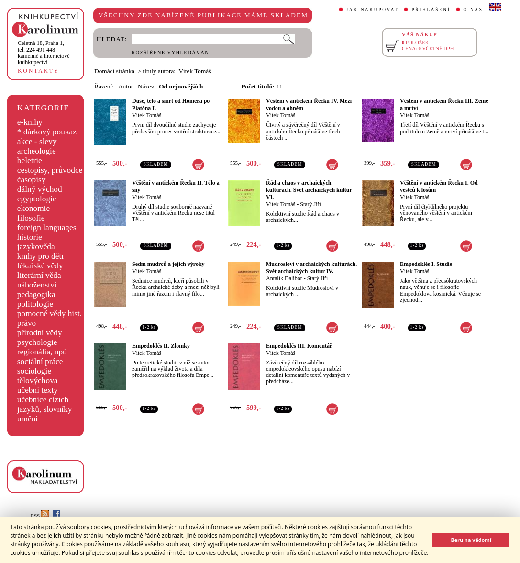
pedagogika (36, 294)
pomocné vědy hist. (49, 313)
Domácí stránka (114, 71)
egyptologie (36, 198)
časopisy (31, 179)
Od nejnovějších (181, 86)
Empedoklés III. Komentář (299, 345)
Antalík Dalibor (284, 278)
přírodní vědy (39, 332)
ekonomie (33, 208)
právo (26, 323)
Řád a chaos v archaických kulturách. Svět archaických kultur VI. (309, 189)
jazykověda (36, 246)
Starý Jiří (310, 204)
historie (29, 237)
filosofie (31, 217)
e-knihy (30, 122)
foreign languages (47, 227)
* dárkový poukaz (47, 131)
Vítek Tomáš (146, 115)
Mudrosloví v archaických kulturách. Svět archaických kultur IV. (311, 268)
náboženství (37, 284)
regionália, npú (42, 351)
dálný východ (39, 189)
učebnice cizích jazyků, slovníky (44, 404)
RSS (40, 516)
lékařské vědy (40, 265)
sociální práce (40, 361)
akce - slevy (37, 141)
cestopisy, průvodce (50, 170)
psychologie (37, 342)
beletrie (29, 160)
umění (27, 418)
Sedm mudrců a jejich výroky (168, 264)
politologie (35, 304)
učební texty (37, 390)
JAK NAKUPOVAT (372, 9)
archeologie (36, 150)
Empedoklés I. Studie (426, 264)
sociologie (34, 370)
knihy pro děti (40, 256)
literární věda (39, 275)
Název (146, 86)
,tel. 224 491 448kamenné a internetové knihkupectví (44, 53)
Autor (125, 86)
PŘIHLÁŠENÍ (430, 9)
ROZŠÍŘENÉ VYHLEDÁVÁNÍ (171, 52)
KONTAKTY (38, 70)
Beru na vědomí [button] (471, 539)
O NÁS (473, 9)
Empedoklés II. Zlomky (161, 345)
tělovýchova (37, 380)
